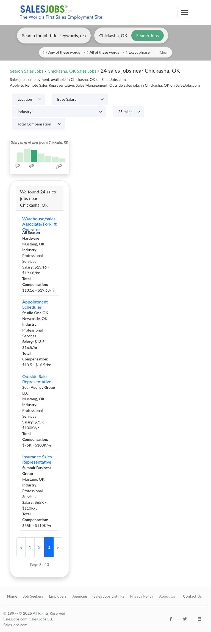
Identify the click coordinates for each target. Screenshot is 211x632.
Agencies (79, 596)
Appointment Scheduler (35, 304)
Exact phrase (139, 52)
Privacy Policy (141, 596)
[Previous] (21, 547)
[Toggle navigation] (184, 12)
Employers (57, 596)
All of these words (104, 52)
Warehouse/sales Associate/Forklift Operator (39, 224)
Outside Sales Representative (36, 378)
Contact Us (192, 596)
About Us (167, 596)
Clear (164, 52)
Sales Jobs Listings (108, 596)
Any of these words (64, 52)
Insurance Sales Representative (37, 459)
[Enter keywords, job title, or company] (53, 35)
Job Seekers (33, 596)
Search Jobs (147, 35)
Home (12, 596)
